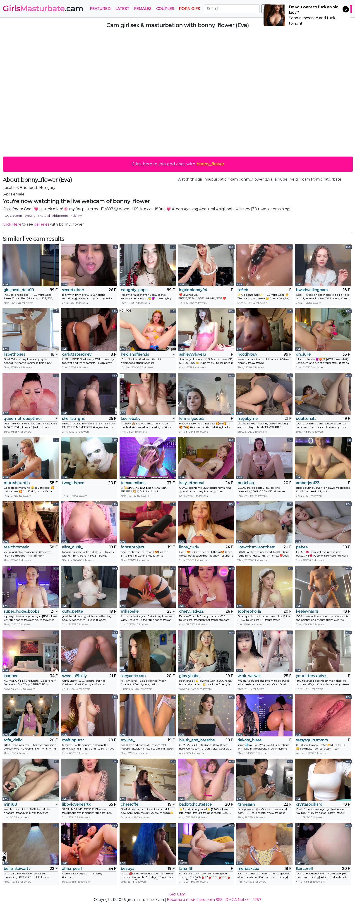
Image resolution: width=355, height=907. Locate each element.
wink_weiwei (248, 676)
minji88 (10, 804)
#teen (17, 215)
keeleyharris (307, 611)
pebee (302, 547)
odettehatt (306, 419)
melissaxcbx (248, 869)
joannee (11, 676)
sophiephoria (249, 611)
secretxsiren (73, 290)
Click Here (12, 224)
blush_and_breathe (197, 740)
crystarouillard (309, 804)
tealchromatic (16, 547)
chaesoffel (130, 804)
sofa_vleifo (13, 740)
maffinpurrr (73, 740)
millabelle (130, 611)
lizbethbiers (14, 354)
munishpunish (17, 483)
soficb (242, 290)
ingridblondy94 (193, 290)
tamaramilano (133, 483)
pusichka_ (246, 483)
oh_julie (303, 354)
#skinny (76, 215)
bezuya (127, 869)
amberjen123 (307, 483)
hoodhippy (247, 354)
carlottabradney (76, 354)
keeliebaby (131, 419)
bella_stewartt (17, 869)
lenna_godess (191, 419)
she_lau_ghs (73, 419)
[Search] (232, 8)
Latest (122, 9)
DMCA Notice (237, 899)
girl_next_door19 (19, 290)
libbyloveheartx (76, 804)
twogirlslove (73, 483)
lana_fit (185, 869)
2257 (256, 899)
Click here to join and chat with (178, 164)
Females (142, 9)
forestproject (132, 547)
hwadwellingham (312, 290)
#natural (44, 215)
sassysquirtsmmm (312, 740)
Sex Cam (177, 894)
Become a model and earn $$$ (195, 899)
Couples (165, 9)
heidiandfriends (135, 354)
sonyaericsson (133, 676)
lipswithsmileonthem (256, 547)
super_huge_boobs (21, 611)
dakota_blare (249, 740)
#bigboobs (60, 215)
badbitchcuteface (195, 804)
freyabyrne (247, 419)
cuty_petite (72, 611)
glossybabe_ (190, 676)
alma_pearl (72, 869)
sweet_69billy (74, 676)
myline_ (128, 740)
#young (30, 215)
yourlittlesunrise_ (312, 676)
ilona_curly (189, 547)
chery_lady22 (191, 611)
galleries (41, 224)
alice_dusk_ (72, 547)
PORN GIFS (189, 9)
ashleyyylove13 (192, 354)
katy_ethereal (191, 483)
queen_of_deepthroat (22, 419)
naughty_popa (134, 290)
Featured (100, 9)
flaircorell (304, 869)
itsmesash (246, 804)
